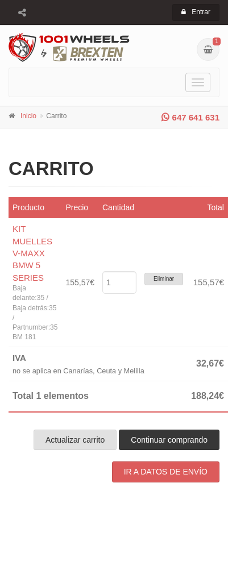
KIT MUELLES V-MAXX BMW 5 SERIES (32, 253)
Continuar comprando (169, 439)
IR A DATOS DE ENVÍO (166, 471)
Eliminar (164, 279)
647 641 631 (190, 117)
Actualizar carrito (75, 439)
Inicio (28, 116)
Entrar (195, 12)
